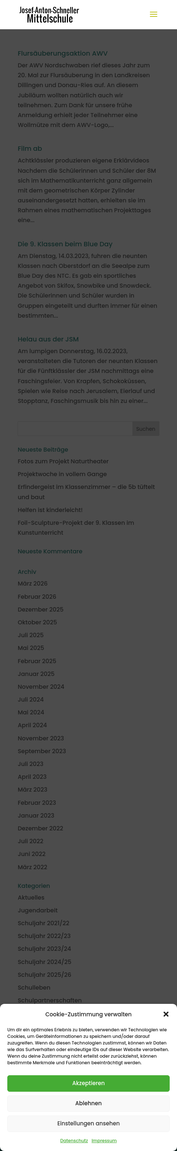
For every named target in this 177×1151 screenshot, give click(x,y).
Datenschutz (74, 1140)
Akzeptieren (88, 1083)
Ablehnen (88, 1103)
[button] (166, 1014)
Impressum (104, 1140)
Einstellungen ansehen (88, 1123)
